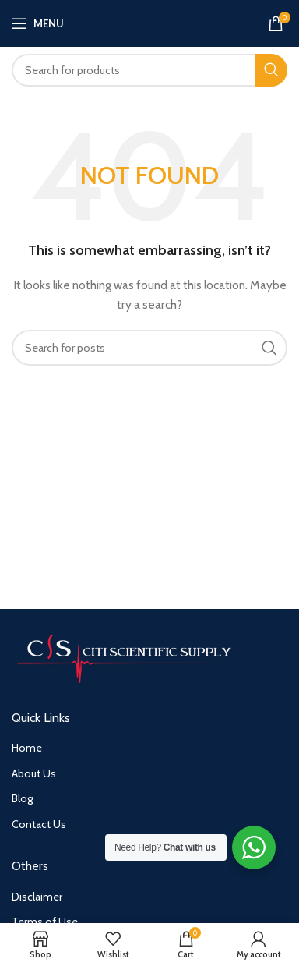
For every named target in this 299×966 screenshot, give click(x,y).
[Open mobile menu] (38, 23)
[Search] (149, 70)
